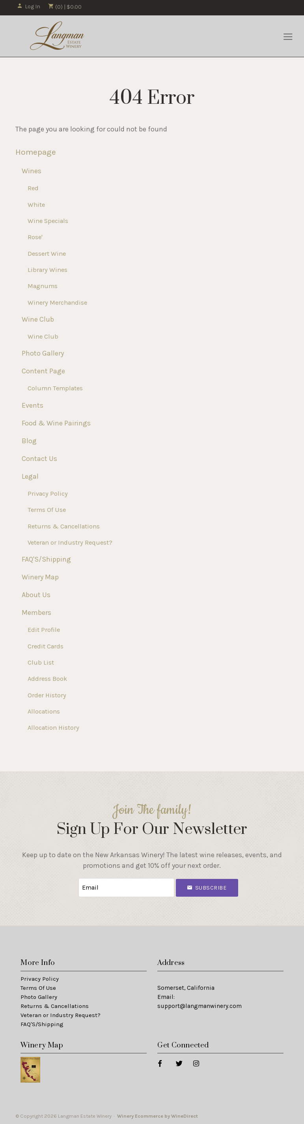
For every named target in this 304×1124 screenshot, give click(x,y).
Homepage (35, 152)
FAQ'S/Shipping (46, 559)
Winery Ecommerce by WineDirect (157, 1115)
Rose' (35, 237)
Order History (47, 695)
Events (32, 405)
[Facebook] (159, 1063)
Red (33, 188)
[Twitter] (179, 1063)
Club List (41, 662)
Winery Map (40, 577)
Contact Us (39, 458)
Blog (29, 440)
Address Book (47, 678)
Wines (31, 171)
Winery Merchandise (57, 302)
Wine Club (38, 319)
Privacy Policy (48, 493)
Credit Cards (45, 646)
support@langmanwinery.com (199, 1005)
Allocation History (53, 727)
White (36, 204)
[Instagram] (195, 1063)
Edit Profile (44, 629)
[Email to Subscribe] (126, 887)
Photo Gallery (43, 353)
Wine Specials (48, 221)
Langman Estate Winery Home (57, 36)
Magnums (43, 286)
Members (36, 612)
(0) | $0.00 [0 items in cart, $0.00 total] (65, 7)
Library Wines (47, 270)
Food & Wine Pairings (56, 423)
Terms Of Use (47, 509)
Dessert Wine (47, 253)
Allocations (44, 711)
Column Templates (55, 388)
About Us (36, 594)
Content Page (43, 371)
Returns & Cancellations (64, 526)
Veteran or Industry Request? (70, 542)
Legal (30, 476)
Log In (28, 6)
